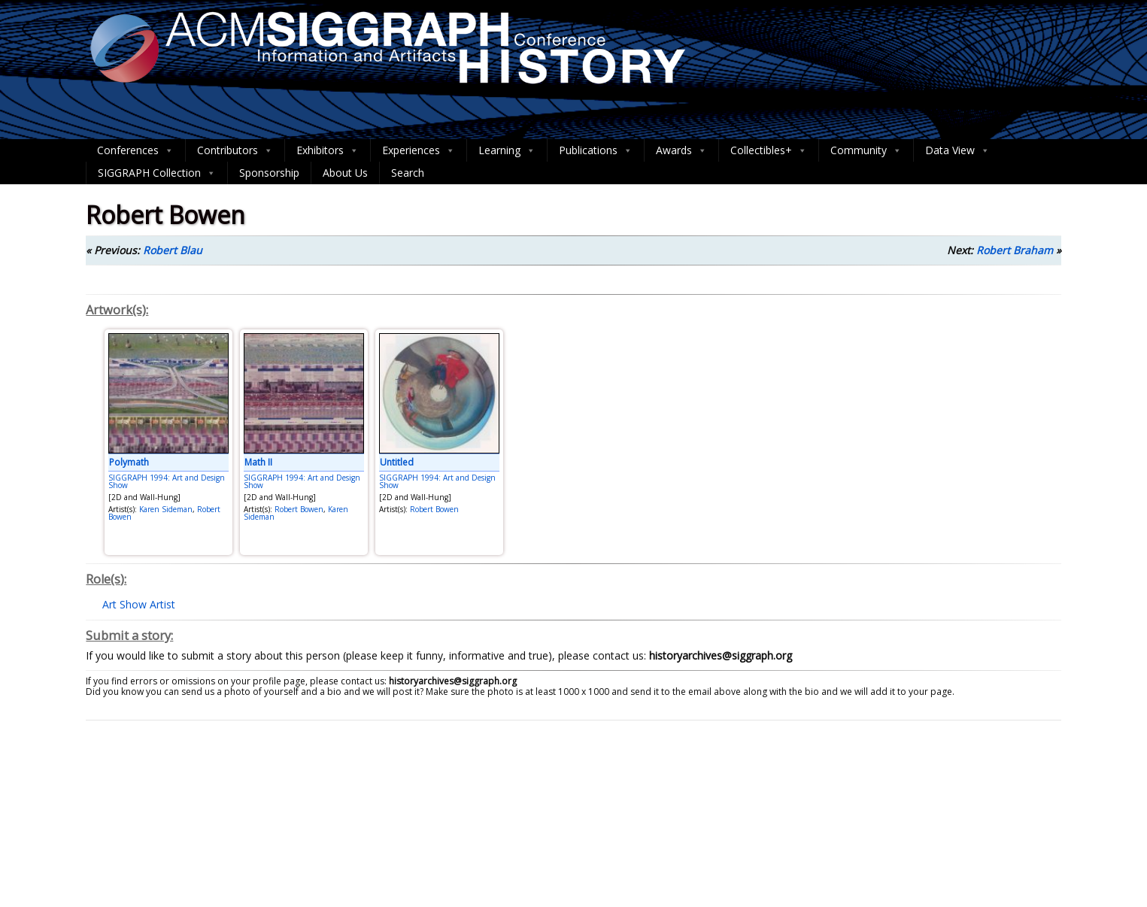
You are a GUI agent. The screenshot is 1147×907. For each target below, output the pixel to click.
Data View (957, 150)
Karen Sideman (166, 509)
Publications (596, 150)
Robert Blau (172, 250)
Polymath (129, 462)
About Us (345, 172)
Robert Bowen (299, 509)
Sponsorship (269, 172)
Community (866, 150)
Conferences (135, 150)
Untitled (397, 462)
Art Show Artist (138, 604)
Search (407, 172)
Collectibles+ (768, 150)
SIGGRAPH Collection (157, 173)
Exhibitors (327, 150)
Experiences (418, 150)
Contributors (235, 150)
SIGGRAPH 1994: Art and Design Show (166, 481)
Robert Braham (1014, 250)
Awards (681, 150)
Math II (258, 462)
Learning (507, 150)
